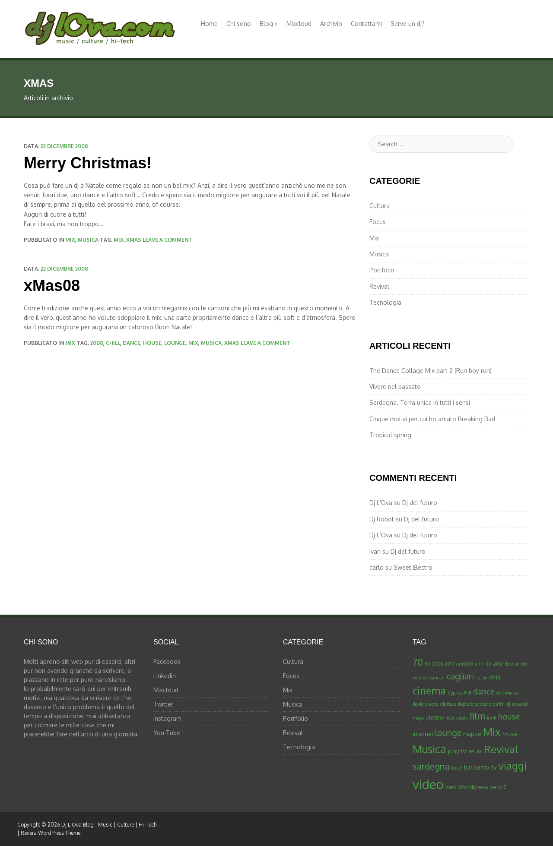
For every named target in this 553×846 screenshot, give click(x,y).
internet (423, 733)
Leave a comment (167, 240)
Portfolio (381, 270)
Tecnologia (385, 302)
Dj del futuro (419, 502)
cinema (429, 690)
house (152, 343)
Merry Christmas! (88, 163)
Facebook (167, 661)
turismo (476, 766)
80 (427, 664)
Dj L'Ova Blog (77, 824)
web (451, 786)
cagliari (460, 676)
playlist (457, 750)
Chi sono (238, 23)
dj (508, 704)
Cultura (379, 205)
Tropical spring (390, 435)
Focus (377, 221)
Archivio (331, 23)
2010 (449, 664)
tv (494, 767)
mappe (472, 733)
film (477, 716)
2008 (96, 343)
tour (456, 767)
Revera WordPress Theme (50, 833)
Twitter (163, 704)
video (428, 784)
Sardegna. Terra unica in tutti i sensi (419, 402)
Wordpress (473, 786)
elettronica (440, 717)
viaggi (513, 765)
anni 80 (464, 664)
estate (462, 718)
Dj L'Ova (380, 502)
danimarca (507, 693)
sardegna (431, 766)
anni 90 (483, 664)
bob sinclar (434, 678)
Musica (88, 240)
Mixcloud (298, 23)
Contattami (366, 23)
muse (509, 733)
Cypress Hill (459, 693)
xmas (133, 240)
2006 (437, 664)
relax (475, 750)
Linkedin (164, 675)
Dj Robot (381, 519)
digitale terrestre (474, 704)
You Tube (166, 732)
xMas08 (52, 285)
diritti (499, 704)
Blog (269, 23)
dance (131, 343)
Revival (379, 286)
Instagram (167, 718)
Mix (70, 240)
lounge (175, 343)
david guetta (426, 704)
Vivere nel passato (395, 386)
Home (209, 23)
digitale (448, 704)
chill (113, 343)
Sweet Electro (413, 567)
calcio (481, 678)
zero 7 (498, 786)
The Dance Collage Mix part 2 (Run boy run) (430, 370)
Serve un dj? (408, 23)
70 (418, 662)
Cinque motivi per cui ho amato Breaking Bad (432, 419)
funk (491, 718)
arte (498, 663)
